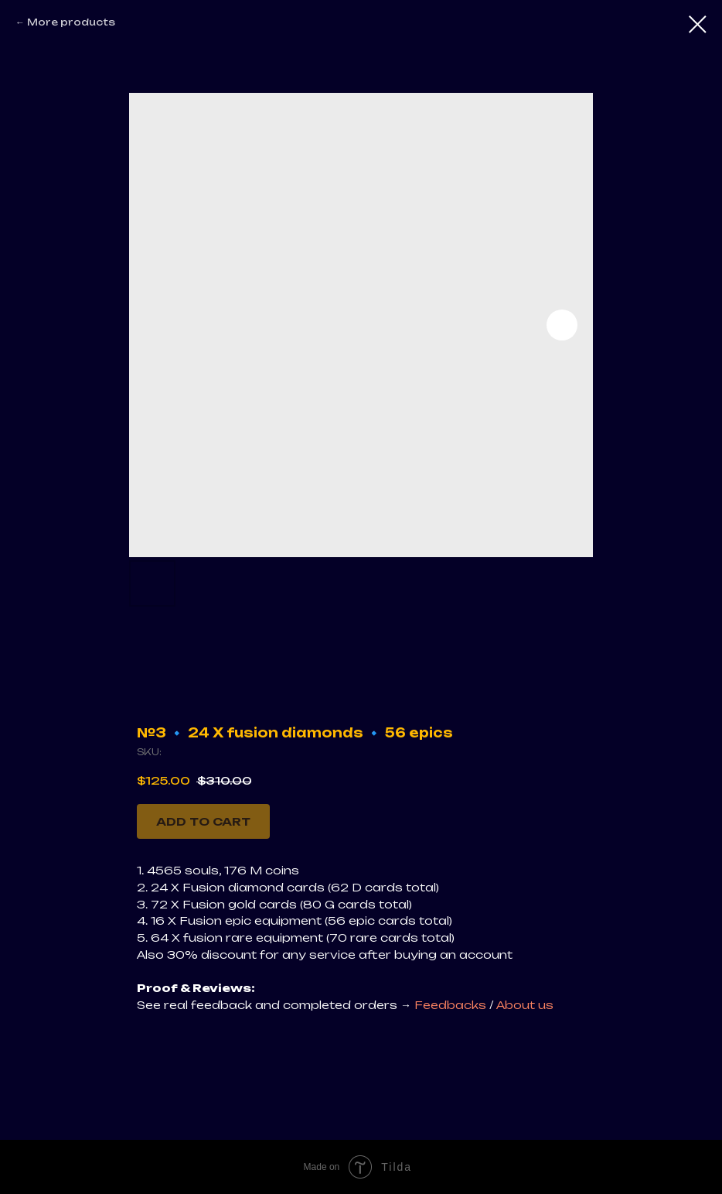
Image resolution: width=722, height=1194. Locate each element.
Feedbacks (451, 1004)
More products (71, 22)
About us (524, 1004)
